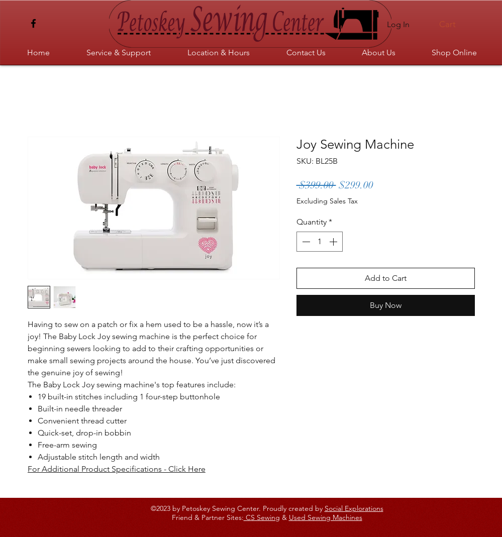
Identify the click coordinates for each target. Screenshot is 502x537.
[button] (453, 24)
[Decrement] (305, 241)
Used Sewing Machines (325, 517)
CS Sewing (262, 517)
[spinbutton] (319, 241)
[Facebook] (33, 23)
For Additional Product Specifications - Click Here (117, 469)
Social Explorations (354, 508)
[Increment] (334, 241)
